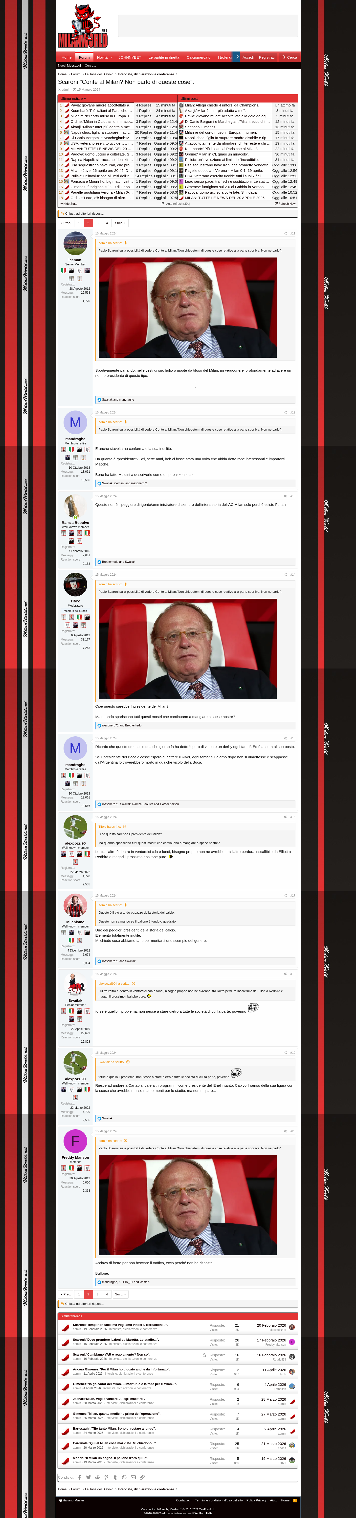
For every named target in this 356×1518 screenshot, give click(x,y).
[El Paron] (71, 270)
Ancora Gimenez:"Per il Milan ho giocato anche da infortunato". (121, 1369)
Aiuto (273, 1500)
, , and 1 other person (140, 804)
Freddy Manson (75, 1157)
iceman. (75, 260)
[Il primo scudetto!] (63, 270)
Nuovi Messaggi (69, 65)
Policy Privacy (256, 1500)
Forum (84, 57)
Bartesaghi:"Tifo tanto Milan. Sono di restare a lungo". (114, 1428)
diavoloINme (277, 1330)
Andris (282, 1448)
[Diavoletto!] (63, 449)
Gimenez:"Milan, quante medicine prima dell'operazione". (116, 1413)
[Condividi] (285, 233)
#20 (292, 1131)
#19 (292, 1053)
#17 (292, 895)
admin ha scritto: (110, 243)
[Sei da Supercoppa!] (71, 278)
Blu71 (282, 1463)
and (118, 399)
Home (67, 57)
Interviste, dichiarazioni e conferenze (133, 1329)
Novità (102, 57)
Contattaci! (183, 1500)
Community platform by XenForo (178, 1509)
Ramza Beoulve (75, 522)
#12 (292, 412)
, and (125, 483)
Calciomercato (198, 57)
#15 (292, 738)
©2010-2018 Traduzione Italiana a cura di (178, 1513)
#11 (292, 233)
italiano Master (71, 1500)
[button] (111, 57)
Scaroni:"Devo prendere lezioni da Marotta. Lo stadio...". (116, 1339)
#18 (292, 974)
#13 (292, 496)
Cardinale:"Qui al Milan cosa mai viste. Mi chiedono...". (115, 1443)
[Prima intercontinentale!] (79, 278)
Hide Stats (69, 204)
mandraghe (76, 439)
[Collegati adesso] (75, 517)
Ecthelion (280, 1389)
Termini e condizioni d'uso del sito (219, 1500)
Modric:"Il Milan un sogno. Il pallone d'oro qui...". (110, 1458)
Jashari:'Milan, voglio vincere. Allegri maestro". (109, 1399)
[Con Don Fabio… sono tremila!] (87, 270)
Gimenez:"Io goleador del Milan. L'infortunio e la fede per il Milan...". (125, 1384)
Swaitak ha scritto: (112, 1062)
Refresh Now (285, 204)
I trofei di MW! (229, 57)
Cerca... (90, 65)
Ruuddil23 (279, 1359)
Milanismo (75, 922)
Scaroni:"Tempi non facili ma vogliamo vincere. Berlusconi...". (120, 1325)
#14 (292, 574)
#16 (292, 817)
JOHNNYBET (130, 57)
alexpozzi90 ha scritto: (115, 983)
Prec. (67, 223)
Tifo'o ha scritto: (110, 826)
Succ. (119, 223)
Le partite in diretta (164, 57)
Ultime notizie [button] (72, 98)
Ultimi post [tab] (189, 98)
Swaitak (75, 1000)
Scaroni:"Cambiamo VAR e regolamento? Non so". (111, 1354)
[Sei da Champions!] (79, 270)
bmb (283, 1374)
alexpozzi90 (75, 843)
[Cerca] (289, 57)
